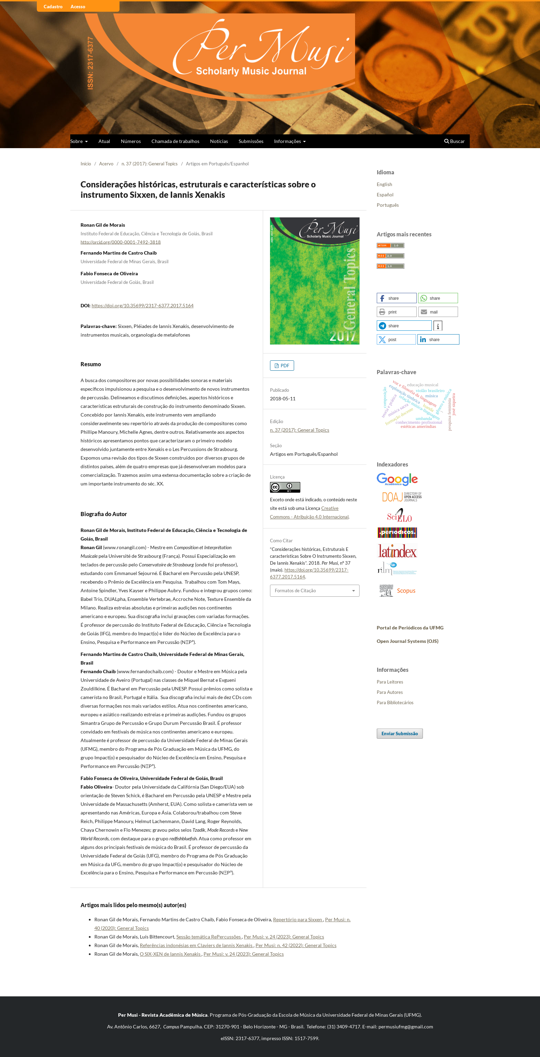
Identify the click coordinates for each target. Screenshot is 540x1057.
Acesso (78, 6)
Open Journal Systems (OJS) (407, 641)
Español (385, 194)
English (384, 184)
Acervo (106, 163)
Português (388, 205)
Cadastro (53, 6)
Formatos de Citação (295, 590)
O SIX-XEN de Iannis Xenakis (170, 954)
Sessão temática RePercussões (209, 937)
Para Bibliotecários (395, 702)
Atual (104, 141)
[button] (397, 298)
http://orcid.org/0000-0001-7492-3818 (121, 242)
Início (86, 163)
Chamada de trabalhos (175, 141)
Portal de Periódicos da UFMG (410, 627)
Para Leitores (390, 682)
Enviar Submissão (400, 733)
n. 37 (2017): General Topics (150, 163)
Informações (288, 141)
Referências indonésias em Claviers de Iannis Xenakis (196, 945)
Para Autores (390, 692)
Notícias (219, 141)
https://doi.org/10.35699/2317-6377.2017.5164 (143, 305)
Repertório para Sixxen (298, 919)
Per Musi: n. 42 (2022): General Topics (296, 945)
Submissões (251, 141)
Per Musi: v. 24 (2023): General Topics (284, 937)
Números (131, 141)
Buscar (454, 141)
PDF (284, 365)
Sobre (77, 141)
